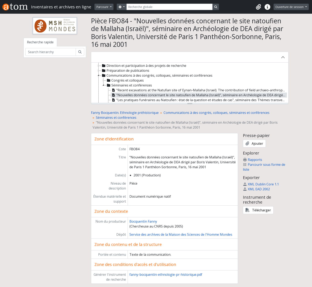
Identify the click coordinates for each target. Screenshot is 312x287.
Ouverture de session (289, 7)
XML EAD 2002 (256, 189)
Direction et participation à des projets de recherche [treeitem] (143, 65)
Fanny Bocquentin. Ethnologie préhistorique (125, 112)
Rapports (252, 159)
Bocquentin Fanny (143, 221)
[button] (258, 6)
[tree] (189, 83)
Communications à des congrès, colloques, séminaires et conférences (216, 112)
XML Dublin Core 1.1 (261, 184)
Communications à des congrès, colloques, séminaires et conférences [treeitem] (156, 75)
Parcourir (102, 7)
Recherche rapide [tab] (40, 42)
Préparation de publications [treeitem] (125, 70)
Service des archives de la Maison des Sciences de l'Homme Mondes (180, 234)
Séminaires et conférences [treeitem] (129, 85)
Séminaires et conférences (116, 117)
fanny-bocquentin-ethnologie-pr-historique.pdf (165, 274)
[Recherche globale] (169, 7)
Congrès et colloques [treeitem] (125, 80)
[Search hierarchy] (50, 52)
